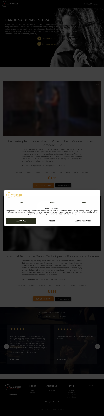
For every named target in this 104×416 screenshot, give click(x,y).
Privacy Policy (71, 395)
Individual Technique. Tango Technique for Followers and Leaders (52, 256)
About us (52, 390)
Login (91, 385)
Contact (71, 390)
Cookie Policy (71, 392)
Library (32, 392)
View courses (13, 394)
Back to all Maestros (90, 4)
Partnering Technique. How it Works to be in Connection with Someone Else (52, 143)
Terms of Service (71, 397)
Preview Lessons (63, 185)
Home (32, 390)
